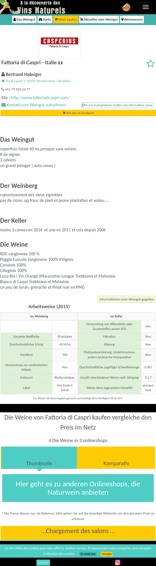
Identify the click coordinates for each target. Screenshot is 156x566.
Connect (43, 562)
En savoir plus (88, 554)
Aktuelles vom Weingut (99, 19)
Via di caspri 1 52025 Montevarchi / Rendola (35, 81)
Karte (45, 19)
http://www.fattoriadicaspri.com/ (40, 97)
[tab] (39, 458)
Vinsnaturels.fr (35, 7)
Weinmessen (132, 19)
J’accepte (107, 554)
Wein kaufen (66, 19)
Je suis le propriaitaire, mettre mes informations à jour (117, 105)
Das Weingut (24, 19)
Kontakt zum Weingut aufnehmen (33, 104)
